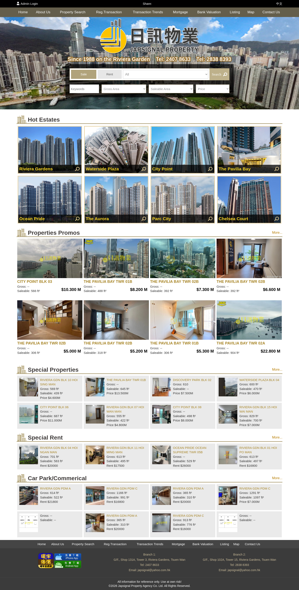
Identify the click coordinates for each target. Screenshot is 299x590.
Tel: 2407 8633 (171, 59)
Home (23, 12)
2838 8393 (242, 565)
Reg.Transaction (109, 12)
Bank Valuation (209, 12)
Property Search (73, 12)
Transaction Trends (148, 12)
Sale (84, 74)
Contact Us (271, 12)
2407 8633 (152, 565)
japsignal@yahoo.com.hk (154, 570)
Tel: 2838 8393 (211, 59)
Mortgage (180, 12)
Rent (109, 74)
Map (251, 12)
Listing (235, 12)
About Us (43, 12)
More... (277, 232)
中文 (279, 3)
